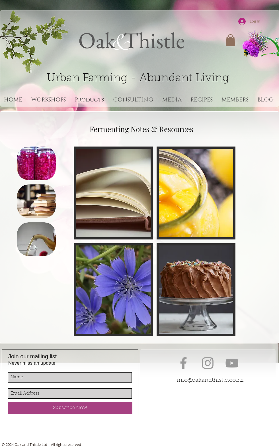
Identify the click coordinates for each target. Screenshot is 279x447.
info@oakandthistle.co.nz (210, 380)
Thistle (152, 40)
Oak (97, 40)
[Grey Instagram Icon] (208, 363)
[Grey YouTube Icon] (232, 363)
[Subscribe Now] (70, 408)
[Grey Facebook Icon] (183, 363)
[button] (230, 40)
